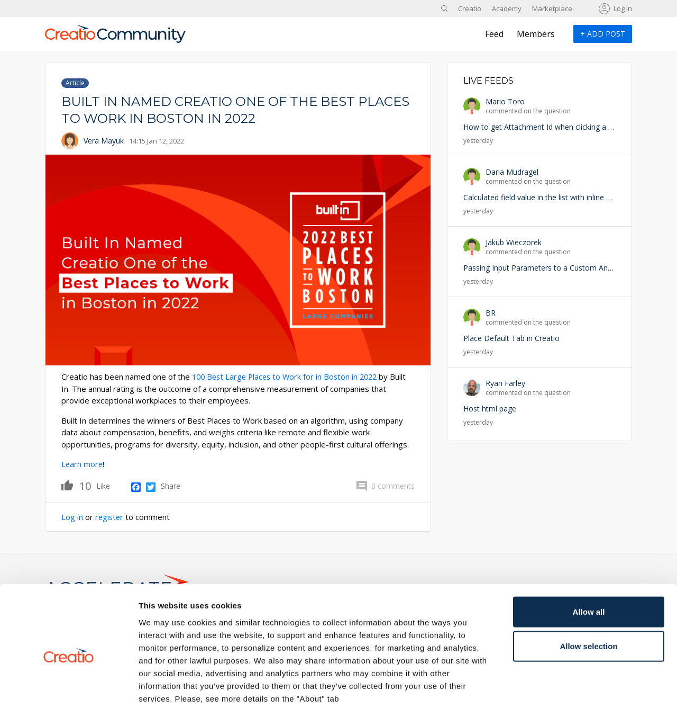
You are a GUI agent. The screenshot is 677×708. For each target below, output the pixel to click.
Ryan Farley (505, 383)
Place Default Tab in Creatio (511, 338)
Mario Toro (505, 101)
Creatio (469, 8)
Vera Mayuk (104, 141)
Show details (555, 687)
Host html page (489, 409)
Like (76, 484)
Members (536, 34)
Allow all (589, 557)
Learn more (82, 464)
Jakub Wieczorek (514, 242)
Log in (623, 8)
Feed (494, 34)
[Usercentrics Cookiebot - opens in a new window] (68, 687)
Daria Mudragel (512, 172)
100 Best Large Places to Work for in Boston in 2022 (288, 376)
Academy (507, 8)
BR (491, 313)
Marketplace (552, 8)
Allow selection (588, 592)
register (110, 516)
